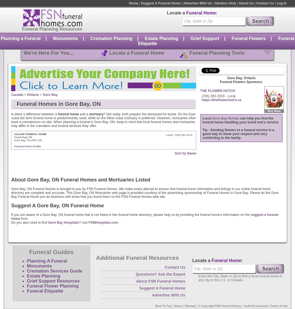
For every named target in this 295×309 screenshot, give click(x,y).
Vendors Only (225, 3)
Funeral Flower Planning (53, 286)
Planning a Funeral (21, 38)
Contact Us (265, 3)
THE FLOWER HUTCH (217, 91)
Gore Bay (50, 95)
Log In (282, 3)
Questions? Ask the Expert (160, 274)
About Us (246, 3)
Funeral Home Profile (27, 146)
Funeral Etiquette (45, 291)
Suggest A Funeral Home (161, 3)
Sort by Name (185, 153)
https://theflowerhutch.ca (222, 100)
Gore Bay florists (225, 118)
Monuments (65, 38)
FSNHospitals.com (103, 223)
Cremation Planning (111, 38)
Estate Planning (161, 38)
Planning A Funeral (47, 261)
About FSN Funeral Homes (160, 281)
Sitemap (190, 306)
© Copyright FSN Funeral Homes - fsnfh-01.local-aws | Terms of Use (243, 306)
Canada (17, 95)
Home (133, 3)
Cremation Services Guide (54, 271)
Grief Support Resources (53, 281)
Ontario (33, 95)
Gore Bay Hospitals (63, 223)
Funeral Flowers (249, 38)
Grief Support (205, 38)
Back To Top (163, 306)
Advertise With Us (197, 3)
